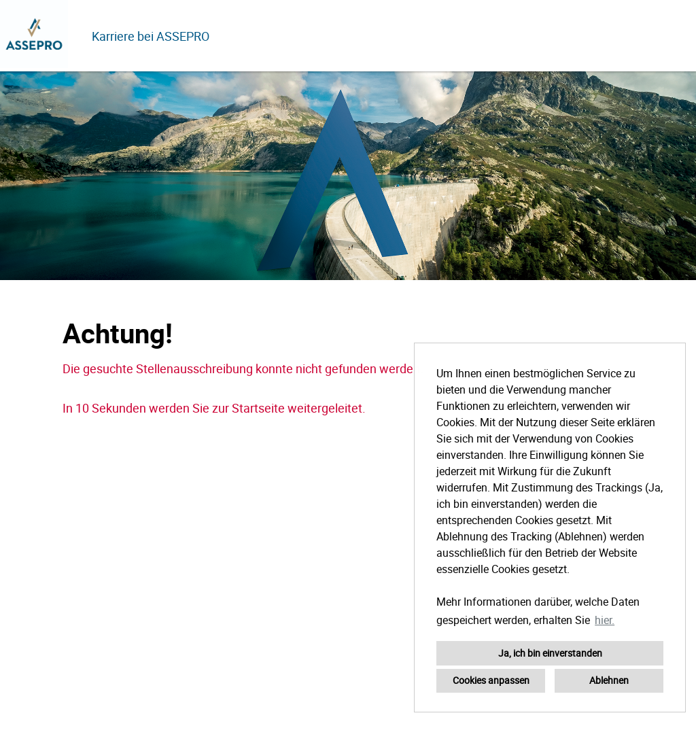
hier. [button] (604, 619)
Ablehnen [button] (609, 680)
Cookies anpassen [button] (491, 680)
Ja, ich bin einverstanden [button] (550, 652)
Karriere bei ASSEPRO (150, 36)
